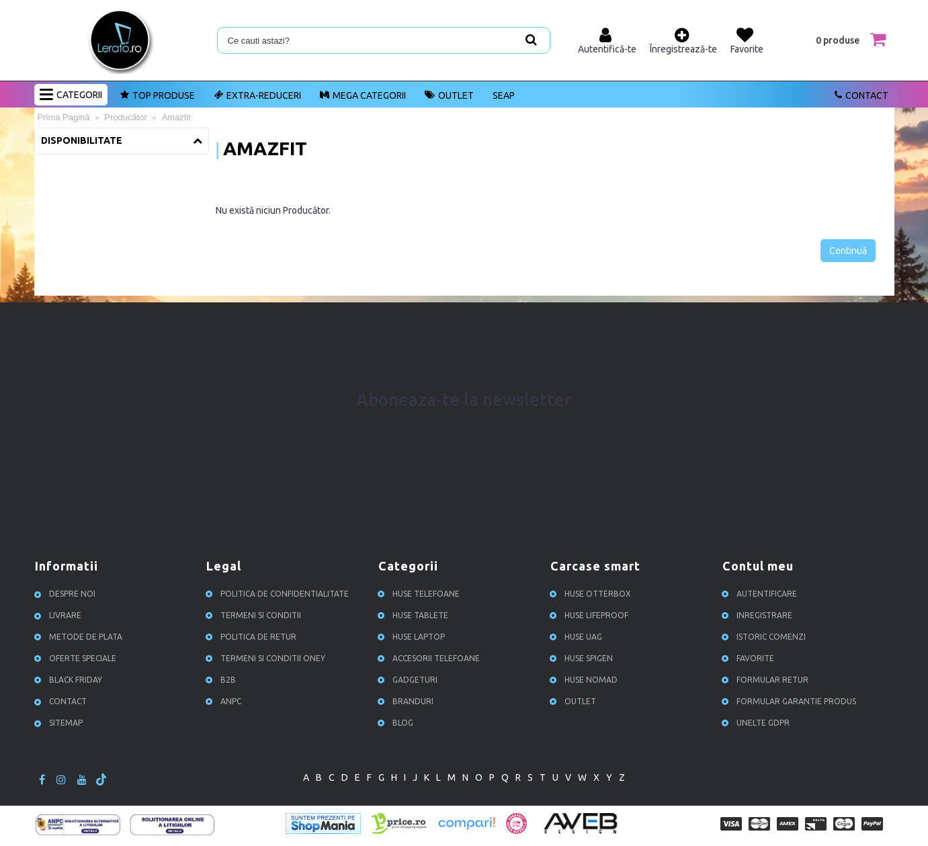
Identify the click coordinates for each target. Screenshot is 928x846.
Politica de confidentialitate (279, 593)
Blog (397, 722)
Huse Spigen (583, 658)
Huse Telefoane (421, 593)
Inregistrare (759, 615)
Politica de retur (253, 636)
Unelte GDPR (758, 722)
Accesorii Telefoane (431, 658)
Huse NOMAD (586, 679)
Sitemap (60, 722)
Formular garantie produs (791, 701)
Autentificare (761, 593)
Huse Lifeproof (591, 615)
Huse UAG (578, 636)
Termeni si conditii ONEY (267, 658)
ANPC (225, 701)
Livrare (59, 615)
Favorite (750, 658)
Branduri (407, 701)
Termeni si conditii (255, 615)
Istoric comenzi (766, 636)
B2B (223, 679)
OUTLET (575, 701)
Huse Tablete (415, 615)
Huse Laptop (413, 636)
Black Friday (70, 679)
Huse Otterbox (592, 593)
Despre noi (66, 593)
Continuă (848, 250)
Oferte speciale (77, 658)
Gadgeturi (409, 679)
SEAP (504, 95)
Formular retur (767, 679)
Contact (62, 701)
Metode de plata (80, 636)
